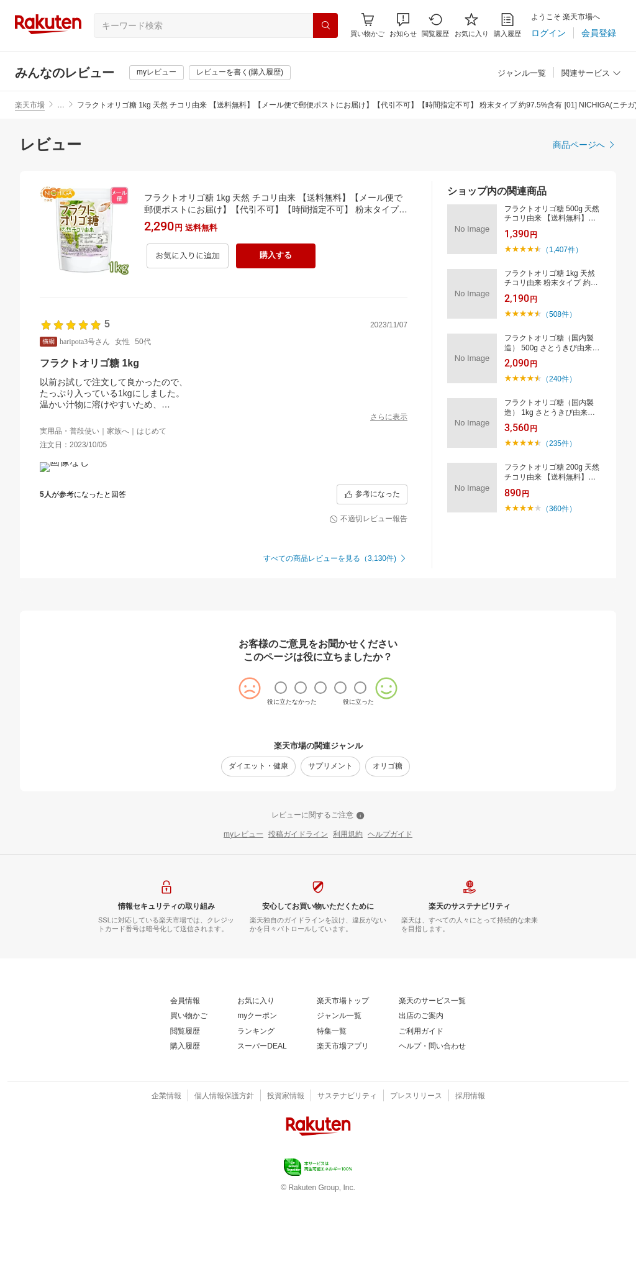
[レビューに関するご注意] (318, 890)
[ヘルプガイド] (390, 909)
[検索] (325, 25)
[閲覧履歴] (435, 25)
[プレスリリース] (416, 1171)
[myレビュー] (156, 72)
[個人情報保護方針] (224, 1171)
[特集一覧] (332, 1106)
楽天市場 (30, 105)
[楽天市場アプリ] (343, 1121)
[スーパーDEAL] (261, 1121)
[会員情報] (185, 1076)
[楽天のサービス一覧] (432, 1076)
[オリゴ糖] (387, 841)
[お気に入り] (472, 25)
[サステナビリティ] (347, 1171)
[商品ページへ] (584, 144)
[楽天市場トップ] (343, 1076)
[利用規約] (348, 909)
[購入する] (276, 255)
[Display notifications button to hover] (367, 25)
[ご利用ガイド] (421, 1106)
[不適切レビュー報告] (368, 594)
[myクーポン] (257, 1091)
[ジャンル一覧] (521, 73)
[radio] (281, 762)
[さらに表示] (388, 417)
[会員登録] (598, 33)
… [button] (61, 105)
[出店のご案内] (421, 1091)
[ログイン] (548, 33)
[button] (403, 25)
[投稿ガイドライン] (298, 909)
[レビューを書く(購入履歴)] (240, 72)
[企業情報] (166, 1171)
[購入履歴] (507, 25)
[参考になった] (372, 569)
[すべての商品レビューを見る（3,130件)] (335, 634)
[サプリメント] (330, 841)
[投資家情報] (285, 1171)
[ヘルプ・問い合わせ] (432, 1121)
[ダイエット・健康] (258, 841)
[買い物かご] (188, 1091)
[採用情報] (470, 1171)
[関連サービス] (591, 73)
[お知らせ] (403, 25)
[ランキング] (256, 1106)
